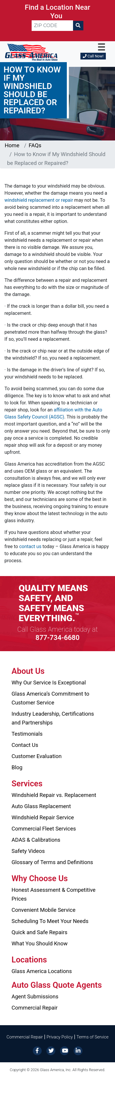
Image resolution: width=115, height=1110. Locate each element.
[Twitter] (50, 1050)
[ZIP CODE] (52, 25)
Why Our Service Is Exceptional (49, 682)
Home (12, 145)
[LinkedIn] (78, 1050)
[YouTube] (64, 1050)
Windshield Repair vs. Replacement (54, 795)
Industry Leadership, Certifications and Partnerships (53, 718)
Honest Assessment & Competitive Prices (53, 894)
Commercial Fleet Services (44, 829)
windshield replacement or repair (38, 200)
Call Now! (93, 56)
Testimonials (27, 734)
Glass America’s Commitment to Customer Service (50, 698)
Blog (17, 767)
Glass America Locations (42, 971)
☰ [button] (101, 47)
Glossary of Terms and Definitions (52, 862)
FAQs (35, 145)
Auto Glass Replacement (41, 806)
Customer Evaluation (36, 756)
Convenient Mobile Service (43, 910)
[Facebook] (37, 1050)
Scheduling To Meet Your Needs (50, 921)
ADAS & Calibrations (36, 840)
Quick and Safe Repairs (39, 932)
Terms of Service (92, 1037)
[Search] (78, 25)
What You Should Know (40, 943)
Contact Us (25, 745)
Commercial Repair (35, 1008)
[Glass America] (31, 51)
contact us (30, 546)
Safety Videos (28, 851)
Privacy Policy (60, 1037)
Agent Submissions (35, 996)
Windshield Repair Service (43, 817)
